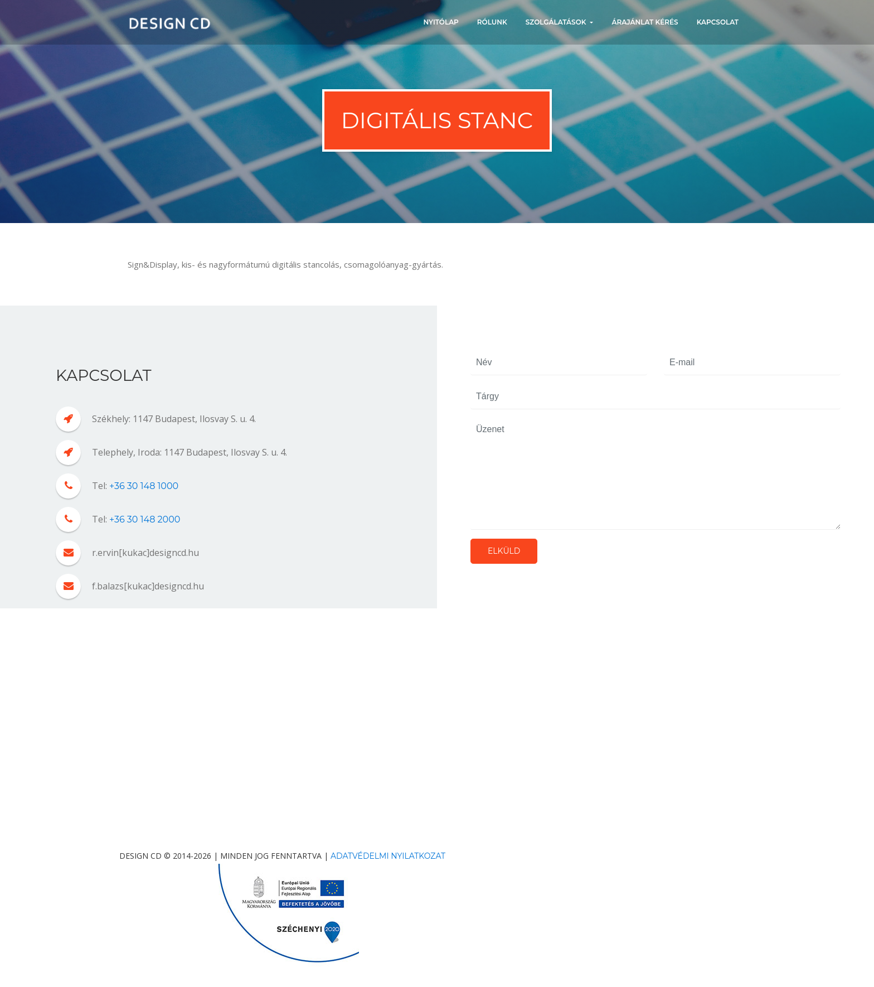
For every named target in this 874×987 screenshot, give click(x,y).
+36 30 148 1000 (143, 486)
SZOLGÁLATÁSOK (557, 22)
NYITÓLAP (441, 22)
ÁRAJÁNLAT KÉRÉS (644, 22)
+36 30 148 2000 (144, 519)
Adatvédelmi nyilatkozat (388, 856)
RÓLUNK (492, 22)
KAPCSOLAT (718, 22)
